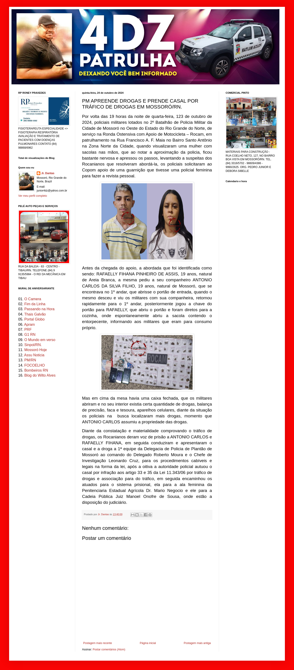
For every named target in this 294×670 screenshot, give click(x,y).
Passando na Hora (39, 309)
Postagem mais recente (97, 643)
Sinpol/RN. (33, 345)
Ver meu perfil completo (32, 195)
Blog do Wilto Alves (40, 375)
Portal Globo (34, 319)
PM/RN (30, 360)
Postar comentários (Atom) (109, 649)
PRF (28, 329)
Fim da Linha (35, 304)
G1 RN (30, 334)
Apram (29, 324)
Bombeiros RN (36, 370)
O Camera (32, 299)
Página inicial (148, 643)
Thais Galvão (35, 314)
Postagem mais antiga (197, 643)
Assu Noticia (34, 355)
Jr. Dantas (104, 514)
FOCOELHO (34, 365)
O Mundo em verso (39, 340)
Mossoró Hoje (35, 350)
